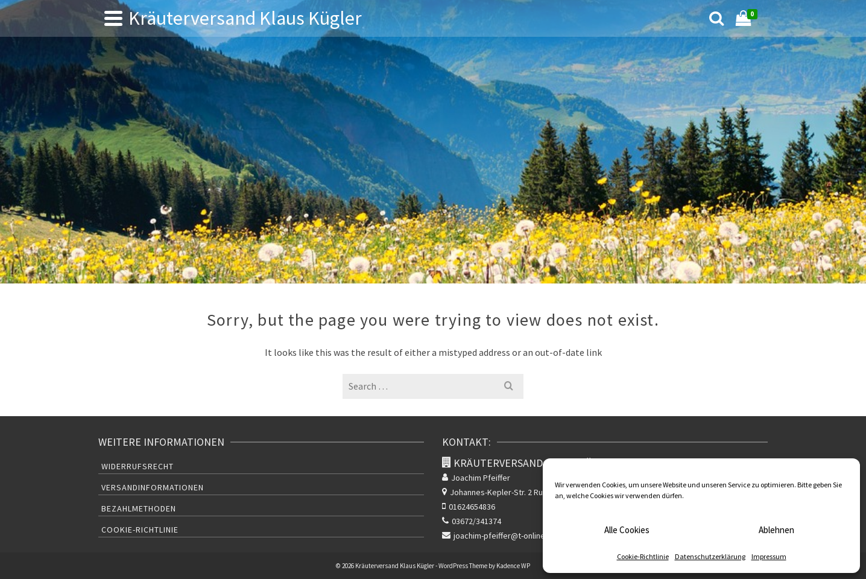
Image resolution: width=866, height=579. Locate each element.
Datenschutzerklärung (710, 556)
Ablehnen (776, 530)
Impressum (768, 556)
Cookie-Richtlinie (643, 556)
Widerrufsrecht (137, 466)
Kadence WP (513, 566)
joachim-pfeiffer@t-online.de (499, 535)
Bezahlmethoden (138, 508)
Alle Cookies (627, 530)
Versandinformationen (152, 487)
